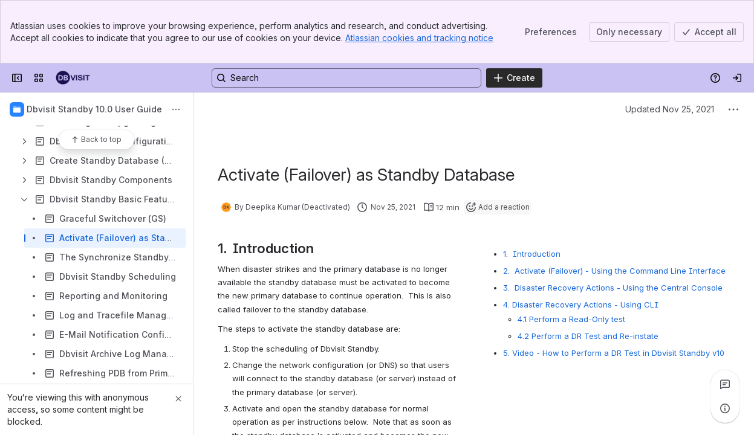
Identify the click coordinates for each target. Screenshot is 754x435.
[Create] (514, 78)
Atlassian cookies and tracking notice (419, 38)
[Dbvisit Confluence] (73, 78)
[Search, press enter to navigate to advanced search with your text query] (346, 78)
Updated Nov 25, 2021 (669, 109)
